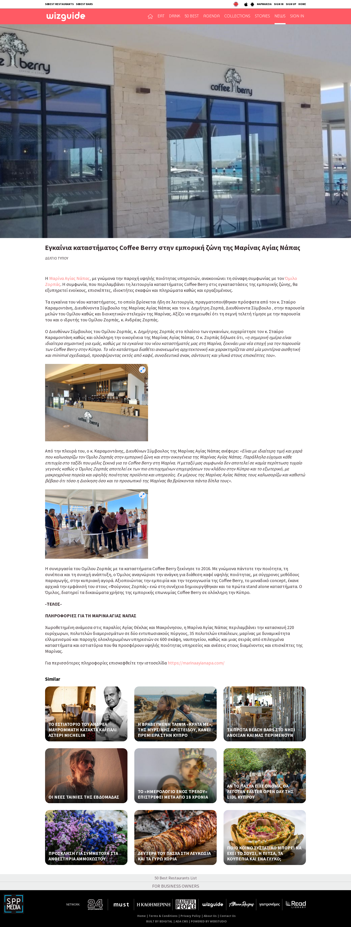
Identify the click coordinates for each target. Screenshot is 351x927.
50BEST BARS (84, 4)
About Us (210, 916)
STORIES (262, 16)
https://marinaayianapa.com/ (196, 663)
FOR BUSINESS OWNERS (175, 886)
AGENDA (211, 16)
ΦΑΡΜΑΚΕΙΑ (264, 4)
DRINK (174, 16)
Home (141, 916)
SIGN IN (279, 4)
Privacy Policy (191, 916)
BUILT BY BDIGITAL (159, 921)
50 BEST (192, 16)
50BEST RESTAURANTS (59, 4)
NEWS (280, 16)
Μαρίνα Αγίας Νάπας (69, 278)
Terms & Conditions (163, 916)
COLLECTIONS (237, 16)
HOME (302, 4)
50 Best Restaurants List (175, 878)
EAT (161, 16)
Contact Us (228, 916)
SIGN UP (291, 4)
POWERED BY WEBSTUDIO (209, 921)
